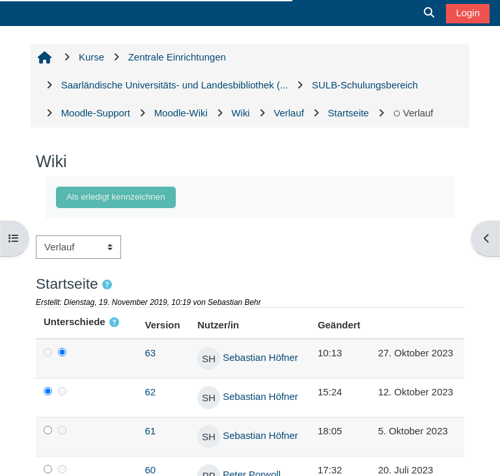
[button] (108, 285)
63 (150, 352)
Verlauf (413, 112)
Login (468, 12)
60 (150, 469)
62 (150, 391)
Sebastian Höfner (260, 357)
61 (150, 430)
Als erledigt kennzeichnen (115, 197)
